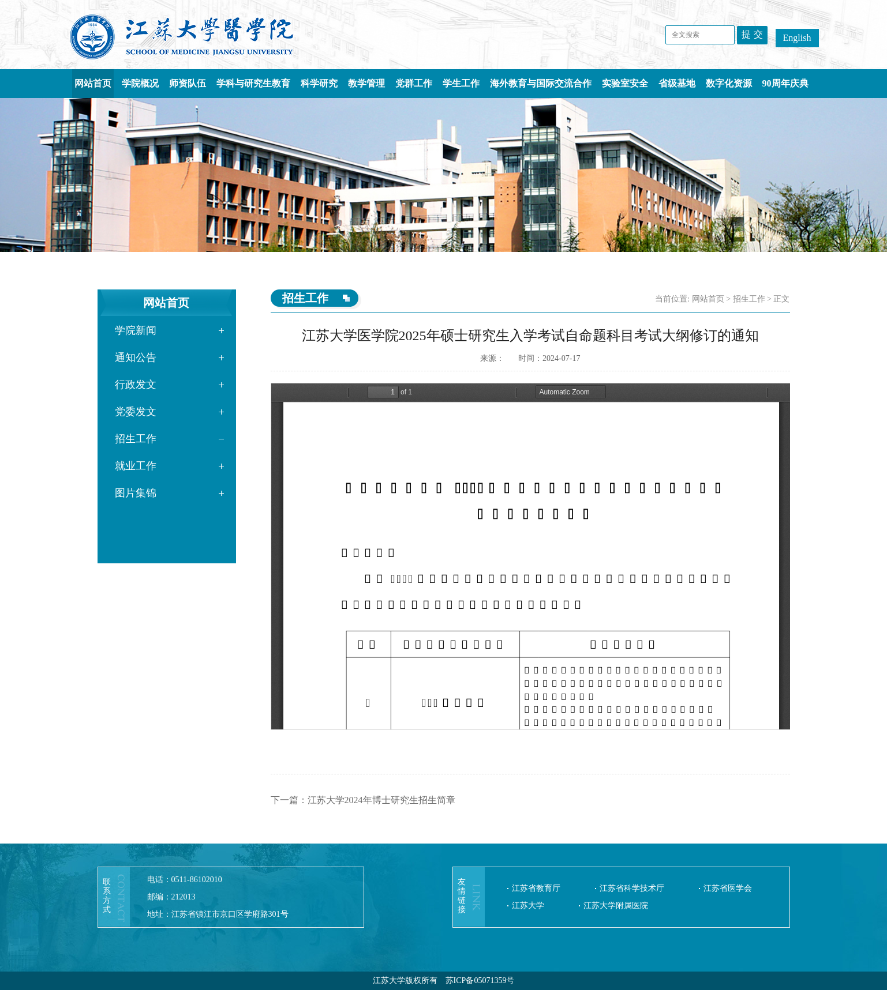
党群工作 (413, 83)
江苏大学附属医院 (615, 905)
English (797, 38)
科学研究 (319, 83)
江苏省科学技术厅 (632, 888)
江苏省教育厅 (536, 888)
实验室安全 (625, 83)
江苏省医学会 (727, 888)
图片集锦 (135, 493)
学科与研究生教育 (253, 83)
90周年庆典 (785, 83)
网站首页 (92, 83)
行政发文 (135, 384)
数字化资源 (729, 83)
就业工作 (135, 466)
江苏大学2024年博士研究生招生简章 (381, 800)
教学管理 (366, 83)
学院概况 (140, 83)
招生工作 (135, 439)
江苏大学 (528, 905)
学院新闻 (135, 330)
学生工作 (461, 83)
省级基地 (676, 83)
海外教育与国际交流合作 (541, 83)
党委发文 (135, 411)
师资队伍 (187, 83)
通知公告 (135, 357)
